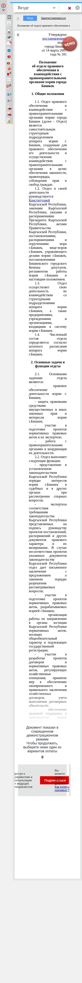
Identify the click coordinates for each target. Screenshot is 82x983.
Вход (30, 18)
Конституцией (39, 200)
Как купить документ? (62, 788)
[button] (3, 7)
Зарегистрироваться (53, 18)
